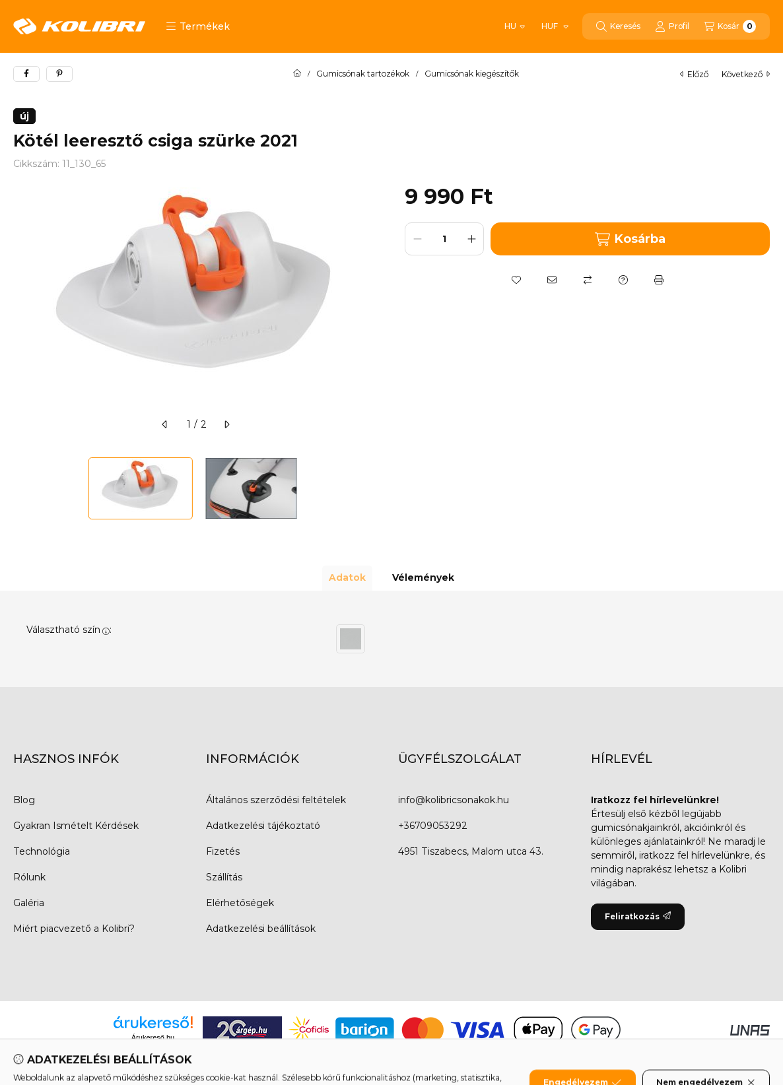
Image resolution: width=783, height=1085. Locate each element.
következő (746, 74)
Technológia (41, 851)
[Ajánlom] (552, 280)
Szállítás (224, 877)
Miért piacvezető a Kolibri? (74, 929)
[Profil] (672, 26)
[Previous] (19, 488)
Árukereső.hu (152, 1037)
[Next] (371, 488)
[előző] (165, 424)
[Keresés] (618, 26)
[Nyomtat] (659, 280)
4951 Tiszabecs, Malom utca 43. (470, 851)
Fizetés (223, 851)
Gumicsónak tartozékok (362, 74)
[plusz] (471, 239)
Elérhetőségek (240, 903)
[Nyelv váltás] (515, 26)
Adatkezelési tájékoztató (263, 826)
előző (694, 74)
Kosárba (630, 239)
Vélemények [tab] (423, 577)
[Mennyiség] (444, 239)
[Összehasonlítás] (587, 280)
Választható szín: (69, 630)
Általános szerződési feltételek (276, 800)
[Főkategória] (297, 74)
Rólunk (29, 877)
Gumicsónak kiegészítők (472, 74)
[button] (197, 26)
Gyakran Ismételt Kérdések (76, 826)
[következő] (226, 424)
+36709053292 (432, 826)
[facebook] (26, 74)
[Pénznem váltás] (554, 26)
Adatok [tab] (347, 577)
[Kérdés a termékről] (623, 280)
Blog (24, 800)
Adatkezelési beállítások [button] (261, 929)
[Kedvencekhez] (516, 280)
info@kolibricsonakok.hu (453, 800)
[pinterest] (59, 74)
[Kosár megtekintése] (730, 26)
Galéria (28, 903)
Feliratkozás (638, 916)
